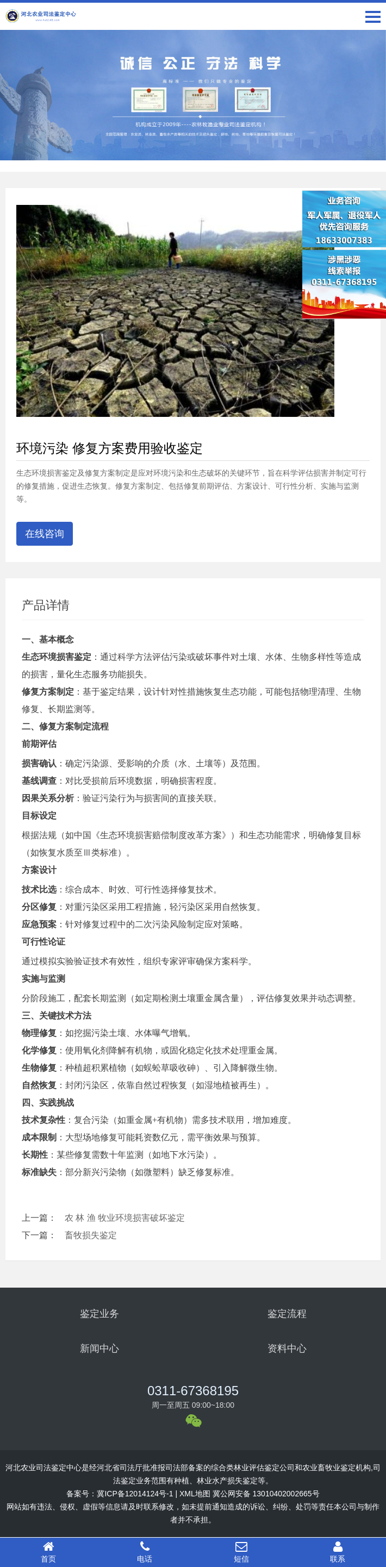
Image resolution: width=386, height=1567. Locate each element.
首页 (48, 1551)
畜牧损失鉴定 (91, 1235)
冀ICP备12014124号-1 (135, 1493)
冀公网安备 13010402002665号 (266, 1493)
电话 (145, 1551)
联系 (338, 1551)
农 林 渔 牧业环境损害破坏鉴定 (125, 1217)
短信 (241, 1551)
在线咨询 (44, 533)
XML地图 (194, 1493)
